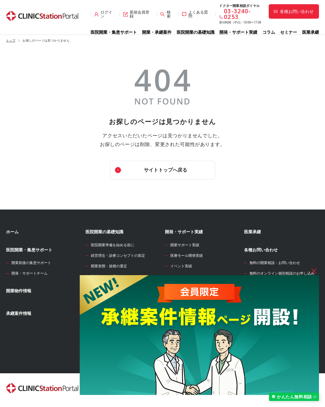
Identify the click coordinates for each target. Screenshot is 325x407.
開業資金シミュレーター (188, 301)
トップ (10, 40)
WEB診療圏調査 (180, 283)
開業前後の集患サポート (31, 263)
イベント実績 (181, 266)
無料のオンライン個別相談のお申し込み (281, 273)
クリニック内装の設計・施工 (114, 330)
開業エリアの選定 (105, 277)
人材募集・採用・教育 (109, 340)
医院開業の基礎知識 (196, 32)
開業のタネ (175, 319)
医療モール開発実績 (186, 255)
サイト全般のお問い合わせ (271, 284)
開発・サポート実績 (238, 32)
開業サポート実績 (184, 245)
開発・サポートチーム (29, 273)
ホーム (12, 231)
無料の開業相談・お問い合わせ (274, 263)
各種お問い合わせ (261, 249)
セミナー (288, 32)
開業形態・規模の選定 (109, 266)
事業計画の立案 (103, 308)
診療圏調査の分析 (105, 287)
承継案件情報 (18, 313)
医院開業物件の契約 (107, 319)
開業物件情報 (18, 290)
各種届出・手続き (105, 351)
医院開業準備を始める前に (112, 245)
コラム (268, 32)
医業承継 (310, 32)
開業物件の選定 (103, 298)
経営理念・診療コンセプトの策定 (118, 255)
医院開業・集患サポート (114, 32)
